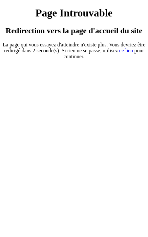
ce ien (126, 50)
